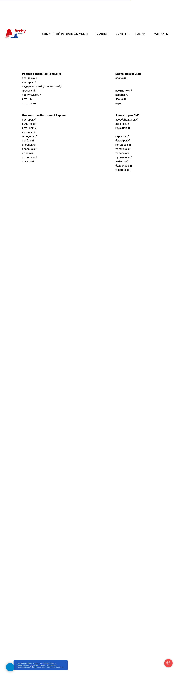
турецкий (121, 82)
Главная (102, 33)
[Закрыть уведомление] (65, 662)
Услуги (121, 33)
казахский (121, 132)
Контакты (161, 33)
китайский (122, 86)
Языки (140, 33)
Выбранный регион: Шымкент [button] (65, 33)
